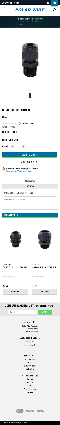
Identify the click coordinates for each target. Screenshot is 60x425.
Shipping (30, 379)
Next (56, 215)
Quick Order (30, 359)
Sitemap (23, 423)
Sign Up (33, 345)
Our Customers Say (30, 376)
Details (20, 25)
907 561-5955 (10, 2)
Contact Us (30, 392)
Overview (30, 181)
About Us (30, 373)
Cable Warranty (30, 389)
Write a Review (9, 127)
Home (30, 363)
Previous (52, 215)
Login (26, 345)
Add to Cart (15, 291)
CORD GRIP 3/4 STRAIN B (15, 267)
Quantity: (6, 146)
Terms (30, 386)
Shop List (30, 342)
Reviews (30, 186)
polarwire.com (30, 366)
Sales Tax (30, 369)
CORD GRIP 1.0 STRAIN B (44, 267)
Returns (30, 383)
